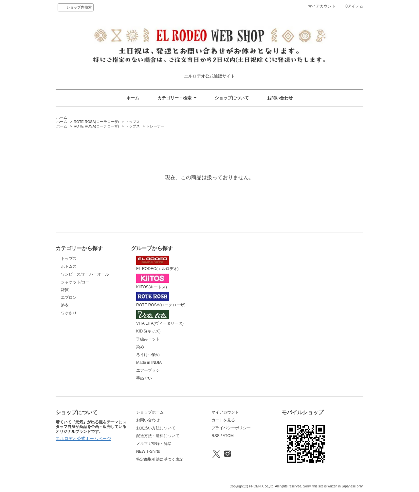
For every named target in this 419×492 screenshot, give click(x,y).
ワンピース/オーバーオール (85, 274)
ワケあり (69, 313)
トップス (132, 122)
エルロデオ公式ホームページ (83, 438)
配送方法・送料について (157, 435)
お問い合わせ (280, 97)
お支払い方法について (155, 428)
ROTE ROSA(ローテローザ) (96, 122)
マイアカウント (322, 6)
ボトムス (69, 266)
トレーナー (155, 126)
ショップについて (232, 97)
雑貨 (65, 289)
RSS (215, 435)
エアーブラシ (148, 370)
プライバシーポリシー (231, 428)
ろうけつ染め (148, 354)
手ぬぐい (144, 378)
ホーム (132, 97)
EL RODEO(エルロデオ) (157, 263)
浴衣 (65, 305)
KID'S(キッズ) (148, 331)
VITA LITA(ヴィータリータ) (160, 318)
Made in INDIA (149, 362)
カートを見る (223, 420)
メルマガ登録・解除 (154, 443)
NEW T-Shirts (148, 451)
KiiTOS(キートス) (152, 281)
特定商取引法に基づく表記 (159, 459)
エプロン (69, 297)
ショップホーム (150, 412)
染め (140, 347)
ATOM (228, 435)
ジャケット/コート (77, 282)
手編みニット (148, 339)
